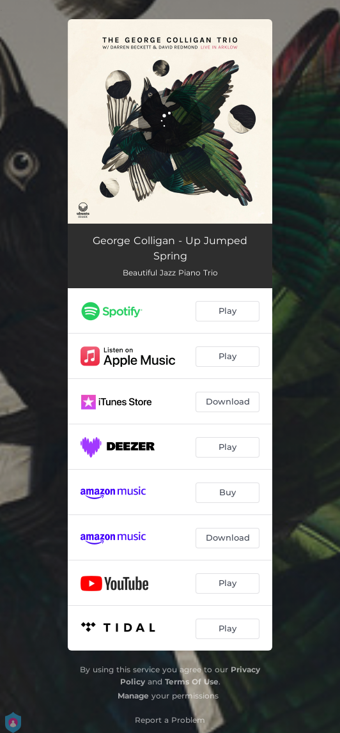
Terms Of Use (192, 681)
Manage (133, 695)
